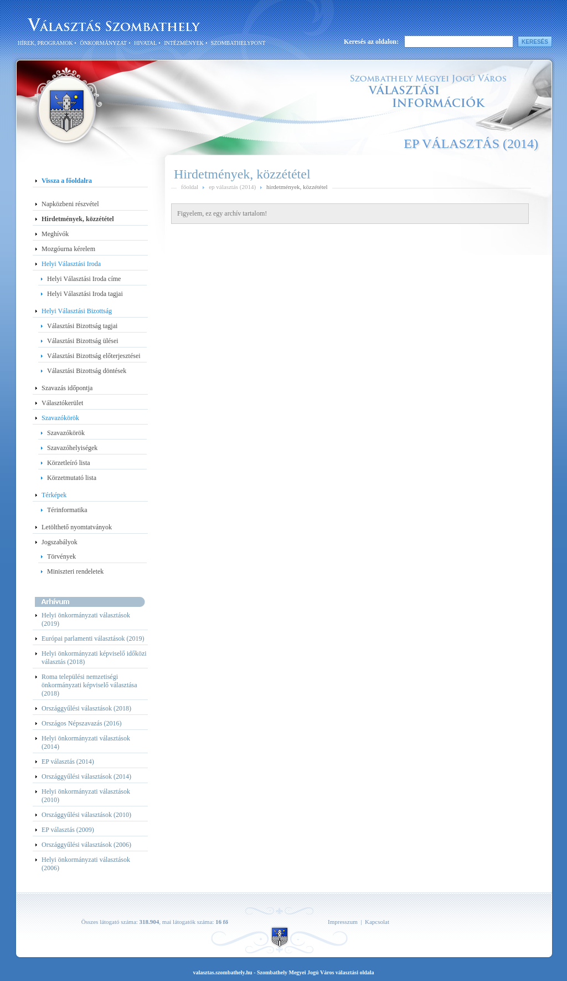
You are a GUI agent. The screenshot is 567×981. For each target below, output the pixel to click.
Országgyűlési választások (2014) (86, 776)
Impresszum (343, 921)
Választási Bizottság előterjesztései (94, 356)
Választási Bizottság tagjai (82, 326)
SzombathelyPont (238, 43)
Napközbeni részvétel (70, 204)
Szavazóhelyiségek (72, 448)
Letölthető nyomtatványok (77, 527)
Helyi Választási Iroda (71, 264)
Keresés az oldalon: (371, 41)
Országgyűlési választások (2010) (86, 815)
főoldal (189, 186)
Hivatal (145, 43)
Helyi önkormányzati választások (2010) (86, 796)
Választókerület (62, 403)
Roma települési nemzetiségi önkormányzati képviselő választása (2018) (89, 685)
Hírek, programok (45, 43)
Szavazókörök (60, 418)
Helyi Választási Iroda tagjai (85, 294)
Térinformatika (67, 510)
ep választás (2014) (232, 186)
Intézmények (184, 43)
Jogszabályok (60, 542)
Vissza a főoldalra (67, 181)
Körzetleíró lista (68, 463)
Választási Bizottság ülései (82, 341)
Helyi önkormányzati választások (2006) (86, 864)
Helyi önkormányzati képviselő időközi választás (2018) (94, 658)
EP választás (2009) (68, 830)
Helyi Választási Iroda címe (84, 279)
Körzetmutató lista (71, 478)
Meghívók (55, 234)
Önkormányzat (103, 43)
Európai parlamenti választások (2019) (93, 638)
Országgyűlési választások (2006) (86, 845)
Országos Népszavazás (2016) (82, 723)
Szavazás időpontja (67, 388)
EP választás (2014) (68, 761)
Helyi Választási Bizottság (77, 311)
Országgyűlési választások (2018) (86, 708)
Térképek (54, 495)
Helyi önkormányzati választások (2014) (86, 742)
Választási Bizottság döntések (86, 371)
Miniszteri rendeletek (75, 571)
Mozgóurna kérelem (68, 249)
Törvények (61, 556)
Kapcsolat (377, 921)
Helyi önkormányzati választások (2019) (86, 619)
